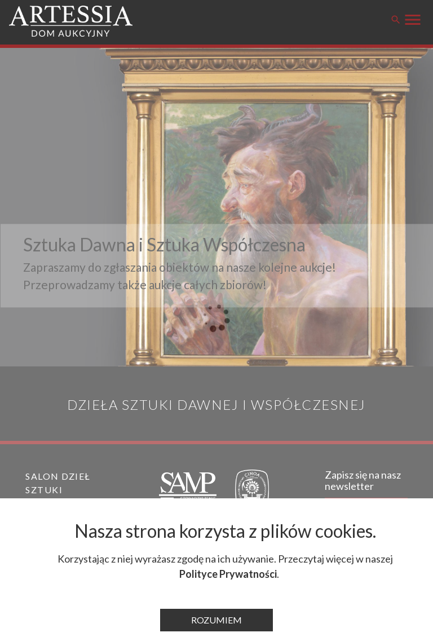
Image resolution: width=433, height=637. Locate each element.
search (395, 19)
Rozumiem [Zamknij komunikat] (216, 619)
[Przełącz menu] (412, 18)
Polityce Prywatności (228, 574)
